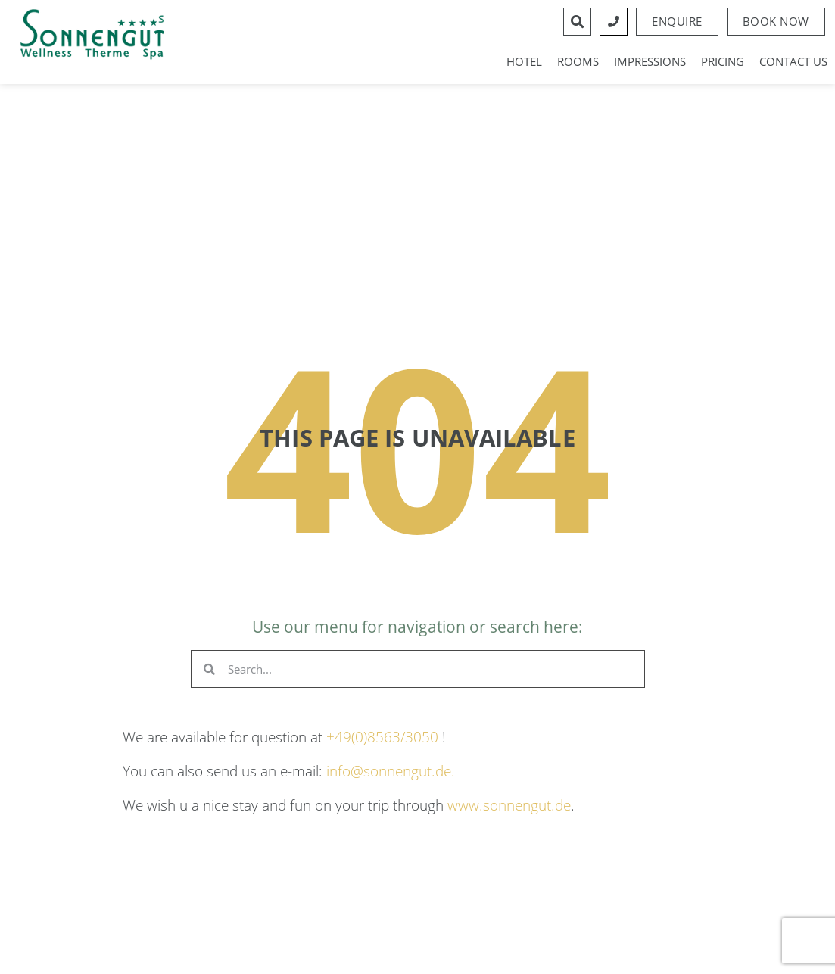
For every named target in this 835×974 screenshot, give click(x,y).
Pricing (722, 61)
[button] (776, 22)
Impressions (650, 61)
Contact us (793, 61)
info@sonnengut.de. (390, 771)
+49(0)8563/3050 (382, 737)
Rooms (578, 61)
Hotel (524, 61)
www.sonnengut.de (509, 805)
